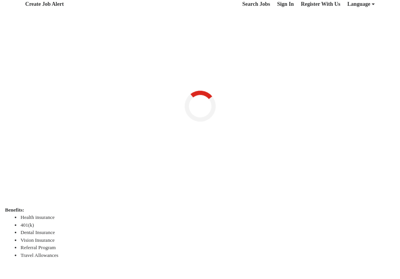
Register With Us (320, 4)
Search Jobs (256, 4)
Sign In (285, 4)
